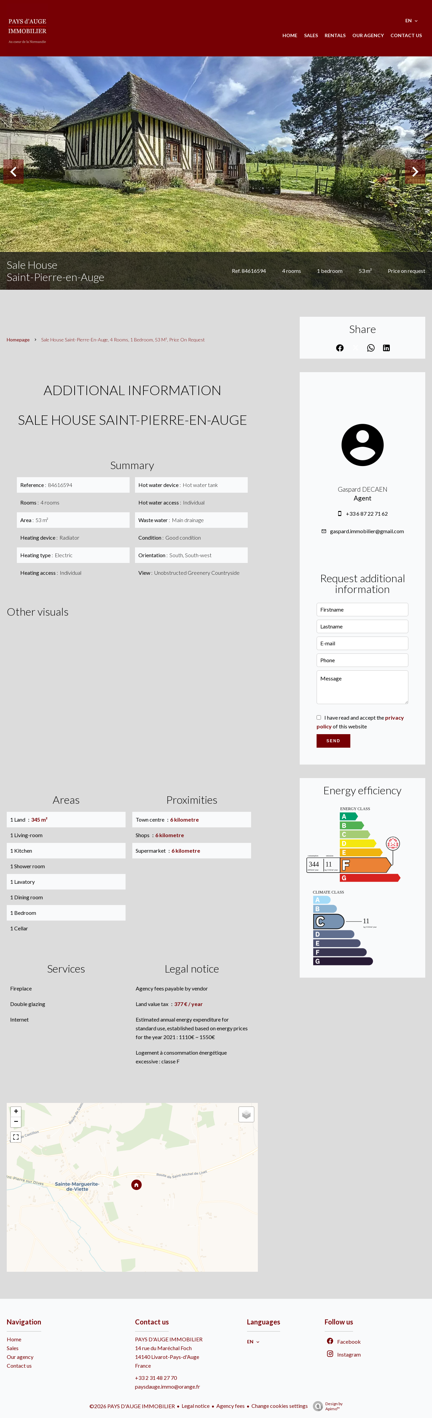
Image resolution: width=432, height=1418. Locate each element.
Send (333, 741)
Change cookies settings (279, 1405)
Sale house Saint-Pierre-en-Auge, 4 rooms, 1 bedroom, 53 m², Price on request (123, 339)
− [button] (16, 1122)
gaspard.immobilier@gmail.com (367, 531)
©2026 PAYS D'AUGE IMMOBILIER (132, 1406)
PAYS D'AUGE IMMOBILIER (168, 1339)
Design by (326, 1406)
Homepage (18, 339)
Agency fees (230, 1405)
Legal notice (196, 1405)
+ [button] (16, 1112)
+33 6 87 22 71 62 (367, 513)
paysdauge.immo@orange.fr (167, 1386)
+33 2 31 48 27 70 (156, 1377)
